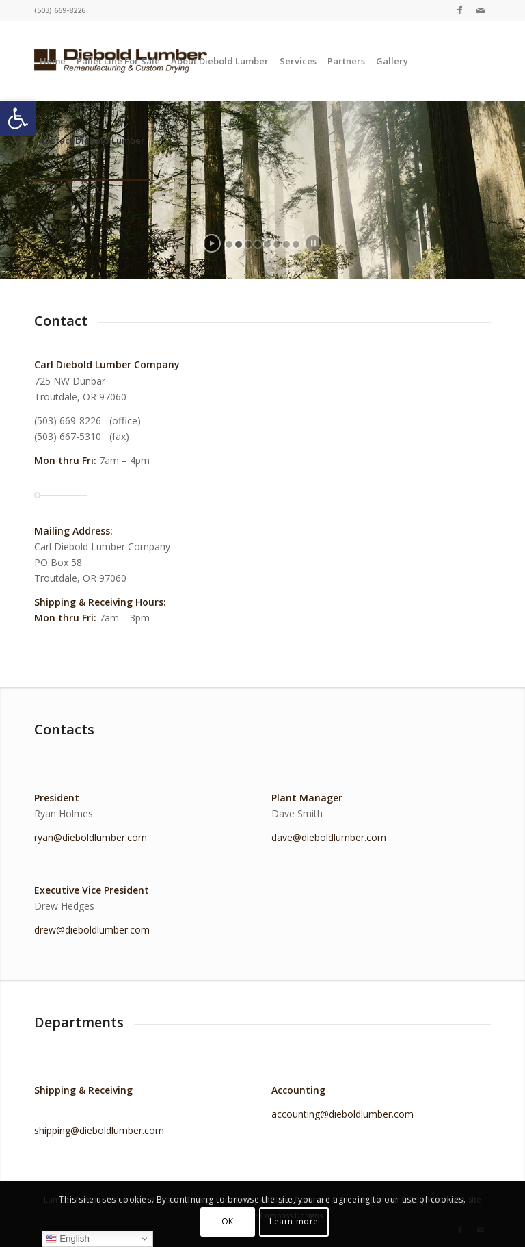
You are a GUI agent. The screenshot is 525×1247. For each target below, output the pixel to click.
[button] (18, 118)
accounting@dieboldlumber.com (342, 1113)
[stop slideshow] (313, 243)
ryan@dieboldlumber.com (90, 837)
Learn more (294, 1221)
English (67, 1238)
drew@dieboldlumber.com (92, 929)
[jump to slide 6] (277, 244)
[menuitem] (52, 61)
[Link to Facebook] (460, 10)
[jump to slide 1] (229, 244)
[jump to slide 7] (286, 244)
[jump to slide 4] (257, 244)
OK (227, 1221)
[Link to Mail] (480, 10)
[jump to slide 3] (248, 244)
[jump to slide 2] (238, 244)
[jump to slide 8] (296, 244)
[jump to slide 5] (267, 244)
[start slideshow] (211, 243)
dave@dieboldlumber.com (328, 837)
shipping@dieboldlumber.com (99, 1130)
